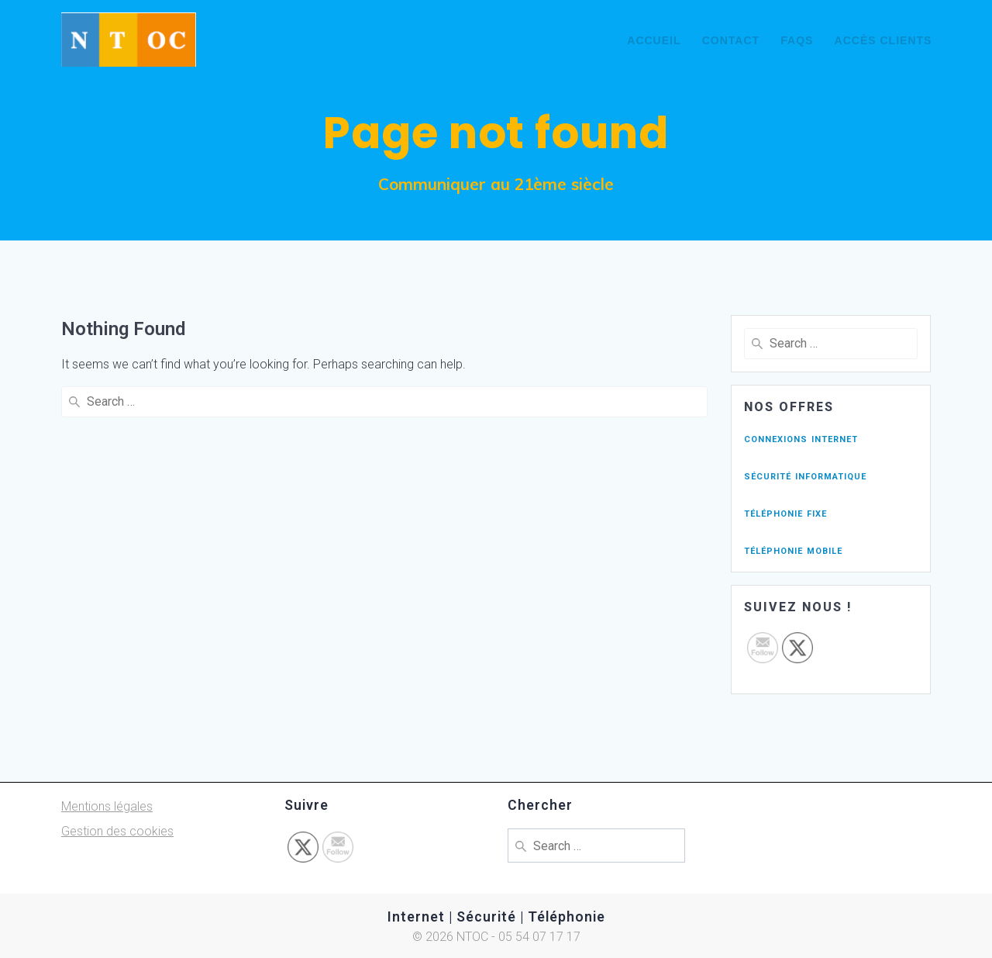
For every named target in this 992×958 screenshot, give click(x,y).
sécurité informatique (805, 475)
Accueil (653, 40)
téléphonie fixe (785, 512)
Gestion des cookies (117, 831)
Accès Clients (883, 40)
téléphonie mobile (793, 549)
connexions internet (801, 438)
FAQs (796, 40)
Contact (731, 40)
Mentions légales (107, 806)
